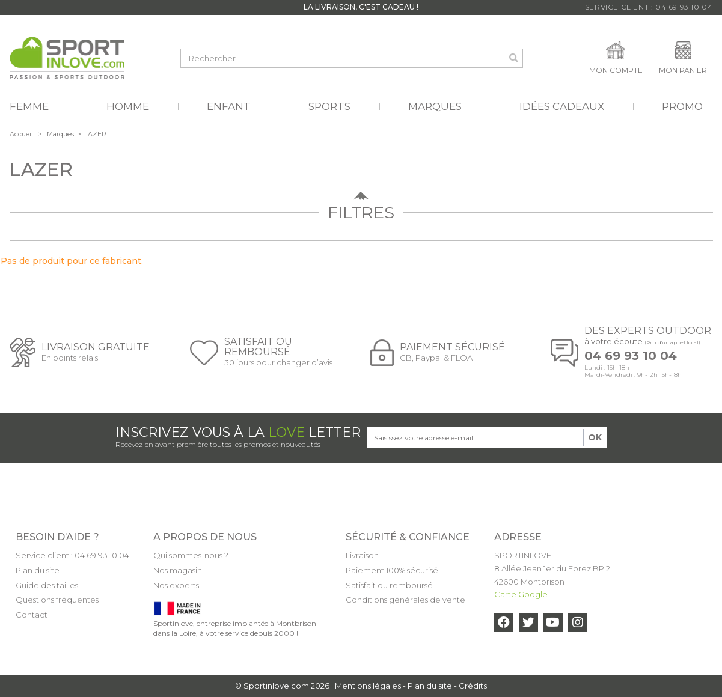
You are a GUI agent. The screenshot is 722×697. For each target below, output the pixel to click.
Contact (31, 614)
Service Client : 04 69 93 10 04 (649, 6)
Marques (60, 134)
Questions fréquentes (57, 599)
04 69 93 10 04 (630, 356)
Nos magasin (177, 570)
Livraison (362, 555)
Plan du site (38, 570)
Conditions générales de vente (405, 599)
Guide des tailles (47, 585)
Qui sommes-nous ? (190, 555)
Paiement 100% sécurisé (392, 570)
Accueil (21, 134)
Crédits (473, 685)
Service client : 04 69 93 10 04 (72, 555)
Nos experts (176, 585)
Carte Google (521, 594)
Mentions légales (368, 685)
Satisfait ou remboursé (389, 585)
